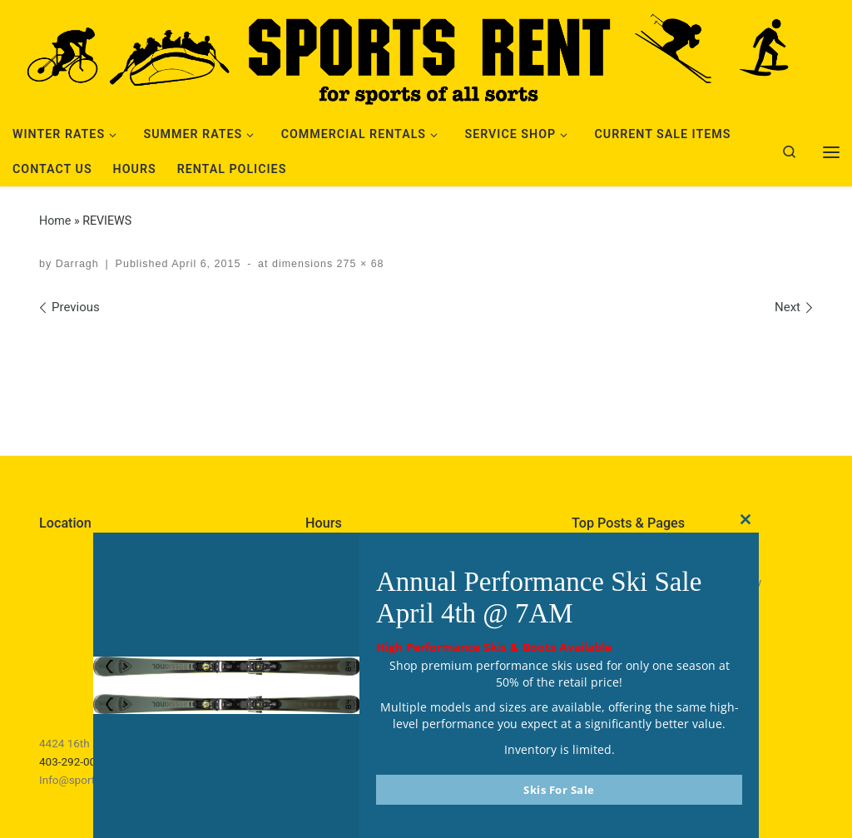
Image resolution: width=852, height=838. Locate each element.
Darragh (77, 264)
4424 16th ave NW (85, 743)
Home (55, 220)
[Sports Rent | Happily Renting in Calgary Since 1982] (426, 56)
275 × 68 (358, 264)
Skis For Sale (559, 789)
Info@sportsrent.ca (87, 779)
